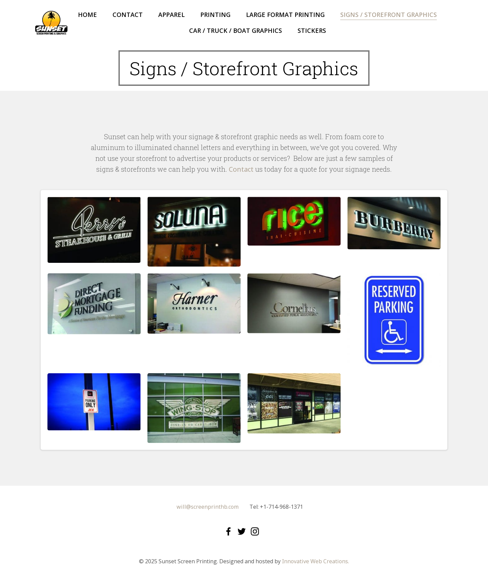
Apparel (171, 14)
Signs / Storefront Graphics (388, 14)
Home (87, 14)
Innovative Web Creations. (315, 562)
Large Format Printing (285, 14)
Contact (128, 14)
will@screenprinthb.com (208, 507)
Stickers (312, 30)
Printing (215, 14)
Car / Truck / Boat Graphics (235, 30)
